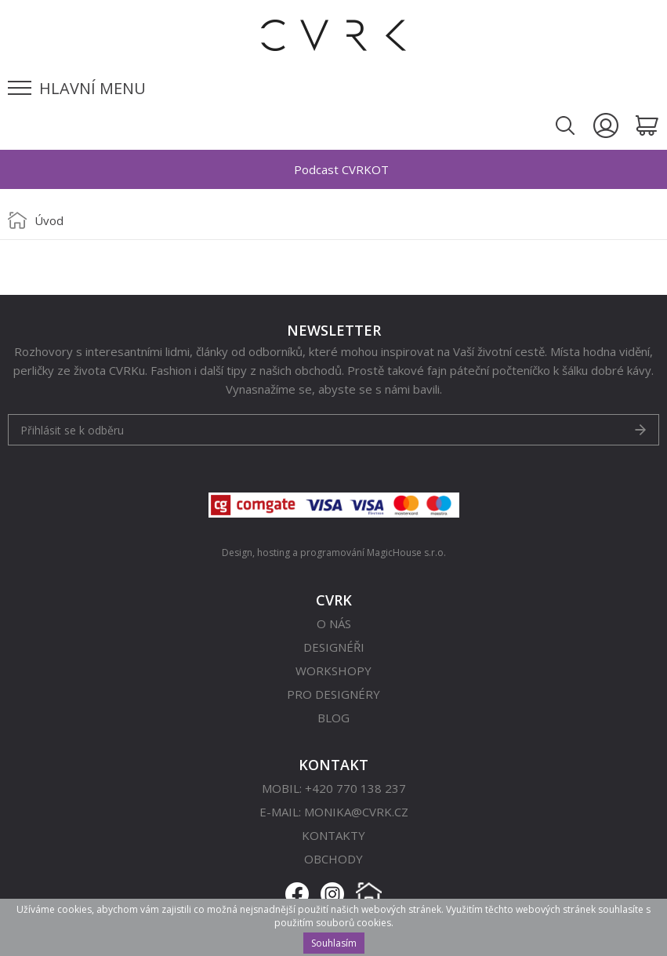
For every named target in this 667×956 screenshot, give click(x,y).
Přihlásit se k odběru (72, 430)
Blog (333, 717)
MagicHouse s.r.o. (406, 552)
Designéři (333, 647)
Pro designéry (333, 694)
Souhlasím (334, 943)
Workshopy (333, 670)
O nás (334, 623)
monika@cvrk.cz (356, 812)
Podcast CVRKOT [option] (341, 169)
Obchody (333, 859)
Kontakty (333, 835)
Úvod (48, 220)
